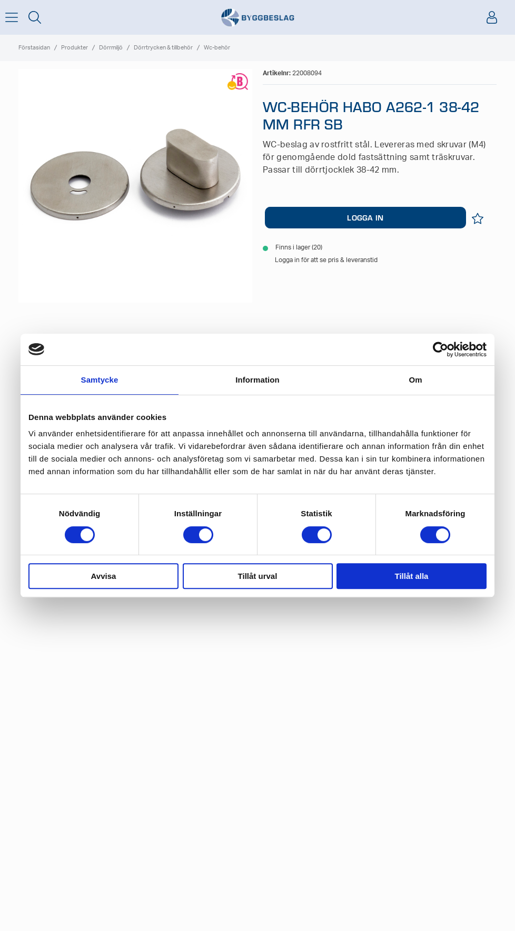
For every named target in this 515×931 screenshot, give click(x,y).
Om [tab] (415, 379)
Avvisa (103, 576)
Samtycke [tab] (99, 379)
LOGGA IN (365, 217)
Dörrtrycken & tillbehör (163, 48)
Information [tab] (257, 379)
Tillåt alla (412, 576)
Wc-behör (217, 48)
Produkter (74, 48)
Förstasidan (34, 48)
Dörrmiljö (111, 48)
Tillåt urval (258, 576)
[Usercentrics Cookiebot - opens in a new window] (440, 349)
